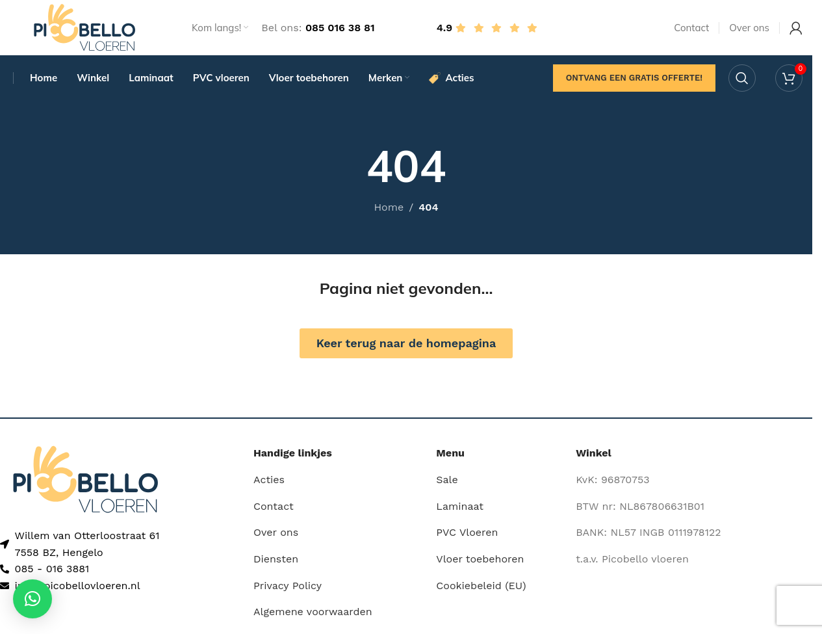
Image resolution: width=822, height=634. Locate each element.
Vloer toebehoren (480, 563)
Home (389, 211)
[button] (32, 598)
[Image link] (85, 482)
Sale (446, 483)
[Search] (742, 81)
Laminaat (459, 510)
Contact (273, 510)
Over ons (275, 536)
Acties (269, 483)
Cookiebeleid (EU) (481, 589)
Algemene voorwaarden (312, 615)
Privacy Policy (287, 589)
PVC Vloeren (467, 536)
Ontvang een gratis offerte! (634, 81)
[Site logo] (84, 28)
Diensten (275, 563)
